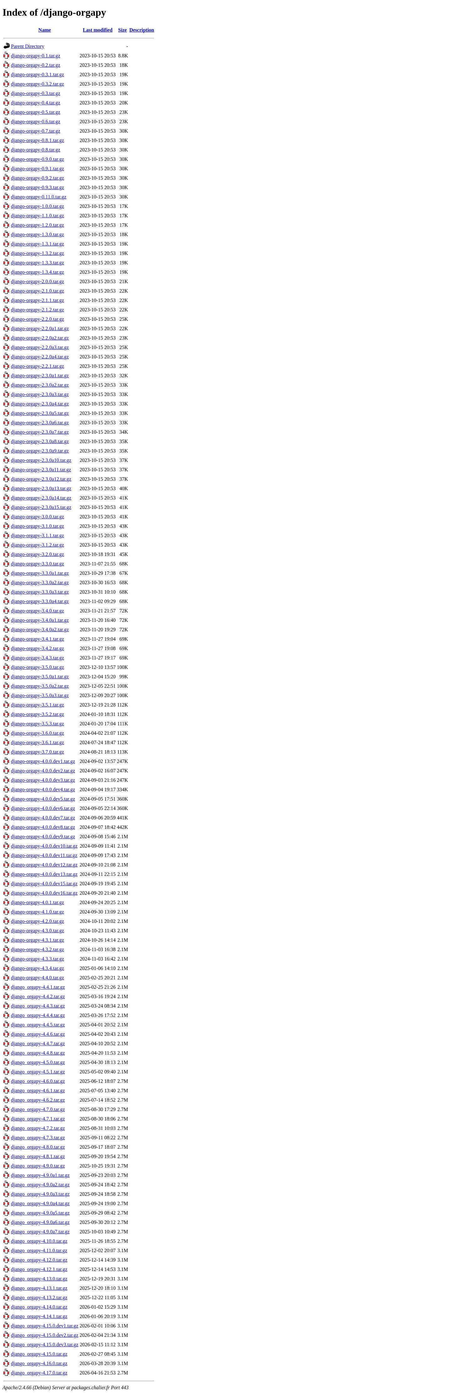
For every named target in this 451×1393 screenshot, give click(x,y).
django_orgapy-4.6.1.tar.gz (38, 1090)
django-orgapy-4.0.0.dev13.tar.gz (44, 874)
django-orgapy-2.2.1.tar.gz (37, 366)
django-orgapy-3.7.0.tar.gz (37, 752)
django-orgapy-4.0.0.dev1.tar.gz (43, 761)
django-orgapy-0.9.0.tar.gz (37, 159)
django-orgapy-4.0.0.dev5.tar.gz (43, 799)
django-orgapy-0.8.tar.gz (35, 149)
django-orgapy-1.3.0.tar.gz (37, 234)
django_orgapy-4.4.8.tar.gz (38, 1053)
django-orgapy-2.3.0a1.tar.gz (40, 375)
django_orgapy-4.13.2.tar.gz (39, 1297)
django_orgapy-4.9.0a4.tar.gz (40, 1203)
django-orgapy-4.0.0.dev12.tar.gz (44, 864)
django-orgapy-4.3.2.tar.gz (37, 949)
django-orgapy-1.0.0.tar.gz (37, 206)
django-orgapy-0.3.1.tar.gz (37, 74)
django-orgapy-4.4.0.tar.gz (37, 977)
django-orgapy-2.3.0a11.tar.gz (41, 469)
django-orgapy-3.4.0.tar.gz (37, 610)
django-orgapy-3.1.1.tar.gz (37, 535)
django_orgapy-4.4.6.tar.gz (38, 1034)
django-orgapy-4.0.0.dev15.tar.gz (44, 883)
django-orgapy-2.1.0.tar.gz (37, 291)
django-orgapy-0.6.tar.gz (35, 121)
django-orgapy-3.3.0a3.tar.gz (40, 592)
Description (141, 30)
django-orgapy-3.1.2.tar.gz (37, 545)
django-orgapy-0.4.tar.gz (35, 102)
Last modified (97, 30)
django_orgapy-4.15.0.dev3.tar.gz (44, 1344)
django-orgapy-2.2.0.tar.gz (37, 319)
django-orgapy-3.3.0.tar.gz (37, 563)
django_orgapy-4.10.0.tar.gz (39, 1241)
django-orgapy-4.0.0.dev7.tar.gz (43, 817)
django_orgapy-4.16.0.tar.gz (39, 1363)
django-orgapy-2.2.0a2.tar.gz (40, 338)
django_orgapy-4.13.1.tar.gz (39, 1288)
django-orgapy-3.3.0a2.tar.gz (40, 582)
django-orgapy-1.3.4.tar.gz (37, 272)
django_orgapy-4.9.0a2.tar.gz (40, 1184)
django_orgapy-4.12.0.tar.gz (39, 1260)
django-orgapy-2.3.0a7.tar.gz (40, 432)
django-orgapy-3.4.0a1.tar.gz (40, 620)
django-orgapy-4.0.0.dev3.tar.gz (43, 780)
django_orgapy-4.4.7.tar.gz (38, 1043)
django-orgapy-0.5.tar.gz (35, 112)
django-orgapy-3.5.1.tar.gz (37, 704)
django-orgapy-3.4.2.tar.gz (37, 648)
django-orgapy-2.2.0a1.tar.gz (40, 328)
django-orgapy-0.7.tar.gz (35, 131)
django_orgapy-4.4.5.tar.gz (38, 1024)
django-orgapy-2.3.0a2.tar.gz (40, 385)
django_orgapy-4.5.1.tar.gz (38, 1071)
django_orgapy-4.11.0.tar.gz (39, 1250)
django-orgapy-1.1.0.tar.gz (37, 215)
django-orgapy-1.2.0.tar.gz (37, 225)
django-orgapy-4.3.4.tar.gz (37, 968)
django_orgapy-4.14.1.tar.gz (39, 1316)
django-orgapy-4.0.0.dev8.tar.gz (43, 827)
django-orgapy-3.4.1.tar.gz (37, 639)
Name (45, 30)
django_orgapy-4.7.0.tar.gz (38, 1109)
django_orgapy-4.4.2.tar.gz (38, 996)
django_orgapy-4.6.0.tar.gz (38, 1081)
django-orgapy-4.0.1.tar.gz (37, 902)
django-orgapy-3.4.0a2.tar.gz (40, 629)
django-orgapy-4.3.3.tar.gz (37, 958)
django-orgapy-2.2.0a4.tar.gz (40, 356)
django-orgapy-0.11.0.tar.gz (38, 196)
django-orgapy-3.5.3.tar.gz (37, 723)
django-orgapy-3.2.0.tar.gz (37, 554)
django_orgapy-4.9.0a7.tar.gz (40, 1231)
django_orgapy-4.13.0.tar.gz (39, 1278)
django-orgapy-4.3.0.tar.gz (37, 930)
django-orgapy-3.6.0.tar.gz (37, 733)
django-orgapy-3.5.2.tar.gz (37, 714)
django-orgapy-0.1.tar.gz (35, 55)
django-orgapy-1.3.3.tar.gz (37, 262)
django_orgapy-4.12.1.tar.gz (39, 1269)
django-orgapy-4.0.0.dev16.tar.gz (44, 893)
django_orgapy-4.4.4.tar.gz (38, 1015)
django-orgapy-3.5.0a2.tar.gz (40, 686)
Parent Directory (27, 46)
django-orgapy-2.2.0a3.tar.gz (40, 347)
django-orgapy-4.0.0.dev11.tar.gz (44, 855)
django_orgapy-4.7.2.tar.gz (38, 1128)
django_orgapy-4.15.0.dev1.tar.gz (44, 1325)
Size (122, 30)
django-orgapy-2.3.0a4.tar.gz (40, 403)
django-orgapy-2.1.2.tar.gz (37, 309)
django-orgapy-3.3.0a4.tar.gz (40, 601)
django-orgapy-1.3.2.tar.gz (37, 253)
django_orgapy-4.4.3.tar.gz (38, 1006)
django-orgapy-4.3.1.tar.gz (37, 940)
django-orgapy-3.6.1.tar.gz (37, 742)
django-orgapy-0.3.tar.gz (35, 93)
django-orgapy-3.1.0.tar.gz (37, 526)
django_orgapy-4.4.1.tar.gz (38, 987)
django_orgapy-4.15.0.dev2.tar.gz (44, 1335)
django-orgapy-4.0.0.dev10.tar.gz (44, 846)
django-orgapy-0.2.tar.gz (35, 65)
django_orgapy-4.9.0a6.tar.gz (40, 1222)
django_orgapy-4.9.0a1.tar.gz (40, 1175)
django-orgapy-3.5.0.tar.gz (37, 667)
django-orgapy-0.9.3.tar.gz (37, 187)
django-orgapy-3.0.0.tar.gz (37, 516)
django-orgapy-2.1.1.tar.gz (37, 300)
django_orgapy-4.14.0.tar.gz (39, 1307)
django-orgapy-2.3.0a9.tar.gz (40, 450)
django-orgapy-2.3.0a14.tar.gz (41, 498)
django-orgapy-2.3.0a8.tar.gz (40, 441)
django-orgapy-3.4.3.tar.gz (37, 657)
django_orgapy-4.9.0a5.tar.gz (40, 1213)
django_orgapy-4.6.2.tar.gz (38, 1100)
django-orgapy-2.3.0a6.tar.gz (40, 422)
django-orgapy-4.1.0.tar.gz (37, 911)
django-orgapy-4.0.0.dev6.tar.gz (43, 808)
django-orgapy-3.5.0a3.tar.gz (40, 695)
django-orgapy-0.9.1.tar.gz (37, 168)
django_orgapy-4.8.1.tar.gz (38, 1156)
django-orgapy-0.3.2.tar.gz (37, 84)
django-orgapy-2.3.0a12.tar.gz (41, 479)
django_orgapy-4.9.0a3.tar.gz (40, 1194)
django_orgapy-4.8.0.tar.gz (38, 1147)
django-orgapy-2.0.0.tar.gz (37, 281)
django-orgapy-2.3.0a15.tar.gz (41, 507)
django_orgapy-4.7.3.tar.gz (38, 1137)
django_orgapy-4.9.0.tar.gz (38, 1165)
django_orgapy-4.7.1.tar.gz (38, 1118)
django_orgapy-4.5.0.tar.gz (38, 1062)
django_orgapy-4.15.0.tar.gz (39, 1354)
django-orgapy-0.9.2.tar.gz (37, 178)
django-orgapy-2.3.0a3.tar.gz (40, 394)
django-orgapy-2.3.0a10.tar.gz (41, 460)
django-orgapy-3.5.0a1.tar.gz (40, 676)
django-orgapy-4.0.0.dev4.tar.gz (43, 789)
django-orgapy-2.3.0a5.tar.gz (40, 413)
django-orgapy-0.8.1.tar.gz (37, 140)
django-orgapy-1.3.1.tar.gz (37, 243)
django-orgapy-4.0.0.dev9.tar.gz (43, 836)
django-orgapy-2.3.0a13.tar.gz (41, 488)
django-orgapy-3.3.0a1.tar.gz (40, 573)
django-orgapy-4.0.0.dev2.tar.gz (43, 770)
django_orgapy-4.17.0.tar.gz (39, 1372)
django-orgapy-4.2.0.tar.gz (37, 921)
